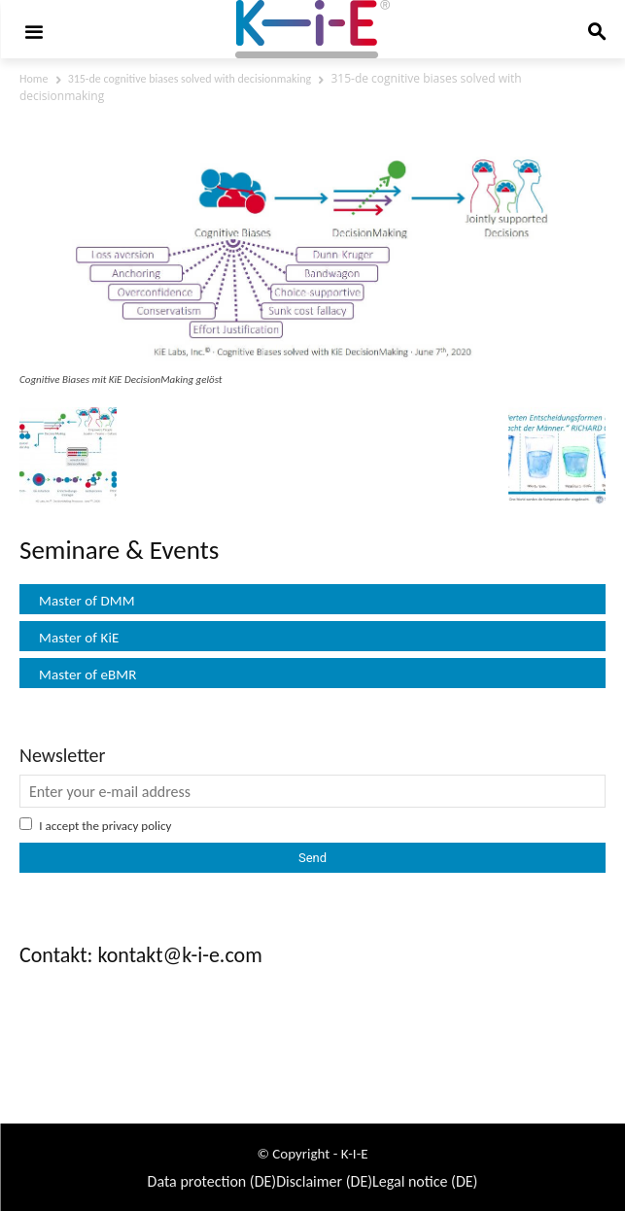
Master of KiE (79, 637)
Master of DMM (87, 600)
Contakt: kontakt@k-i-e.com (140, 955)
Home (33, 79)
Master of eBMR (88, 674)
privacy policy (137, 825)
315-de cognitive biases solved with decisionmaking (190, 79)
